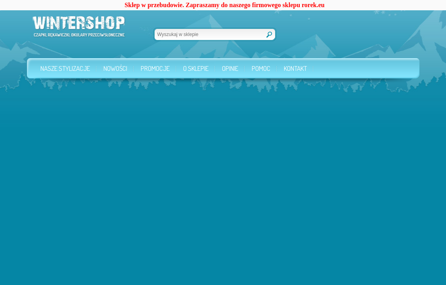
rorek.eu (313, 5)
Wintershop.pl (67, 30)
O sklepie (196, 68)
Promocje (155, 68)
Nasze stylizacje (65, 68)
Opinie (230, 68)
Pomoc (261, 68)
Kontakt (295, 68)
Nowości (115, 68)
